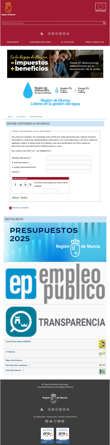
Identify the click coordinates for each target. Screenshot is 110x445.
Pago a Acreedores (13, 360)
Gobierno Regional (40, 42)
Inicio (10, 117)
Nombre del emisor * (21, 158)
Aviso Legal (52, 417)
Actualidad (67, 42)
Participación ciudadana (18, 365)
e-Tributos (10, 352)
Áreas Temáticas (95, 42)
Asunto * (16, 171)
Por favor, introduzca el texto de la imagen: (51, 184)
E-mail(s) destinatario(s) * (24, 167)
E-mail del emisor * (21, 162)
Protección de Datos (68, 417)
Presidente (13, 42)
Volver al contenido (19, 207)
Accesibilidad (39, 417)
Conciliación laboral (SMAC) (18, 341)
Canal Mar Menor (15, 370)
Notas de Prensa (36, 117)
